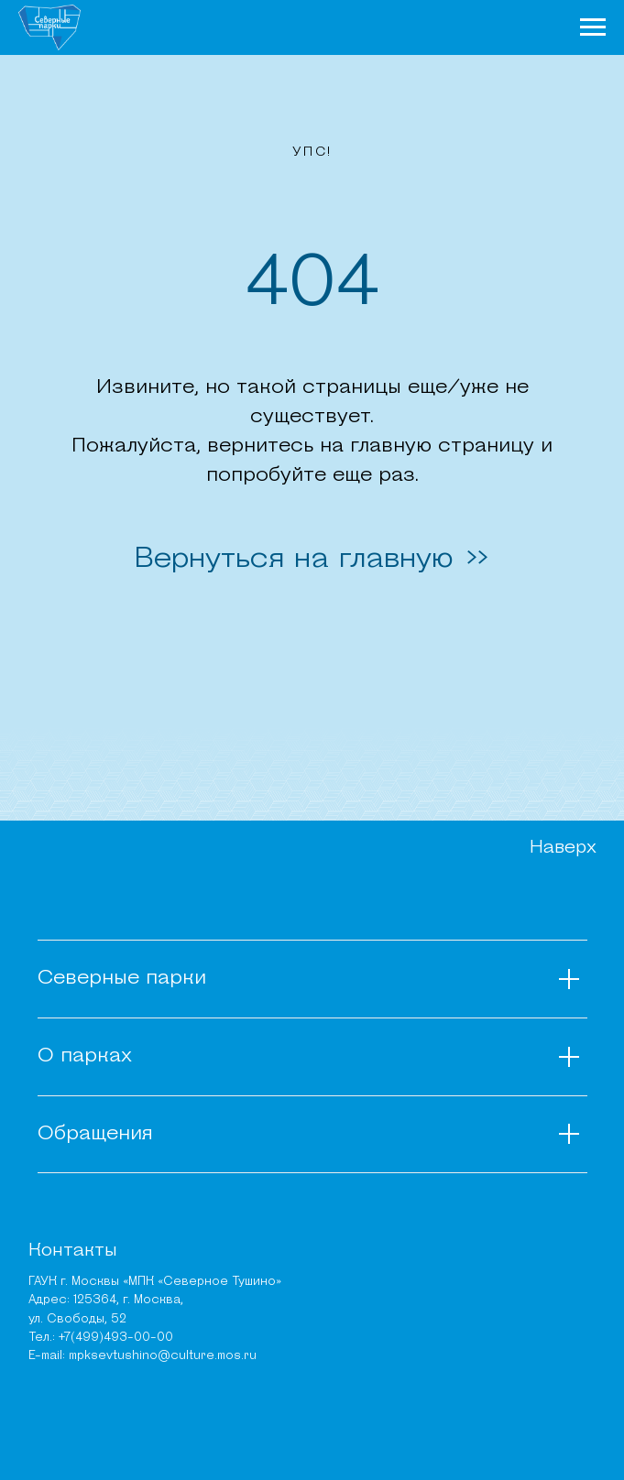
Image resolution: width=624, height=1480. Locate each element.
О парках (205, 26)
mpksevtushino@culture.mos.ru (163, 1356)
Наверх (563, 848)
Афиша (496, 26)
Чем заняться (364, 26)
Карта (547, 26)
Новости (277, 26)
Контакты (72, 1251)
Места (443, 26)
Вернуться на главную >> (312, 559)
